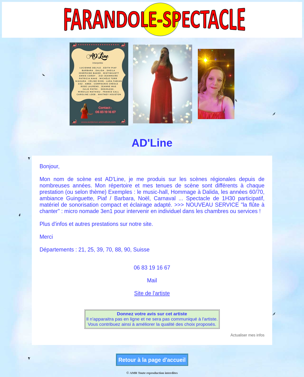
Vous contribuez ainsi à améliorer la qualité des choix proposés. (152, 324)
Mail (152, 280)
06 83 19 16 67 (152, 268)
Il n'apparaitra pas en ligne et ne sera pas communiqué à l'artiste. (152, 318)
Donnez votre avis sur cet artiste (152, 313)
